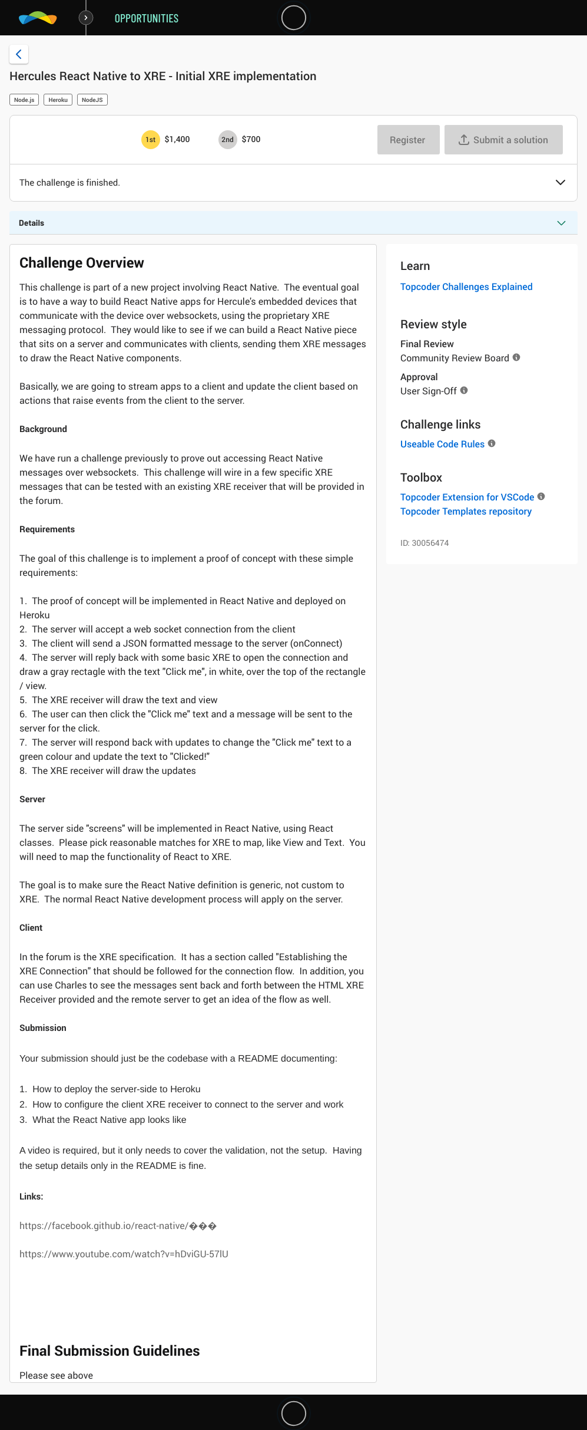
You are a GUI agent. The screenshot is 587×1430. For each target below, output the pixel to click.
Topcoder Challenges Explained (466, 286)
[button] (560, 183)
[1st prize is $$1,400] (150, 139)
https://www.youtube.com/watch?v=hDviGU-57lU (123, 1253)
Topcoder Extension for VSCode (467, 496)
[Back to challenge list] (18, 54)
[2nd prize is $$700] (227, 139)
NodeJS (92, 99)
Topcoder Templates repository (466, 511)
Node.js (24, 99)
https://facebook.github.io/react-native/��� (118, 1225)
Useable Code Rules (442, 443)
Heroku (58, 99)
